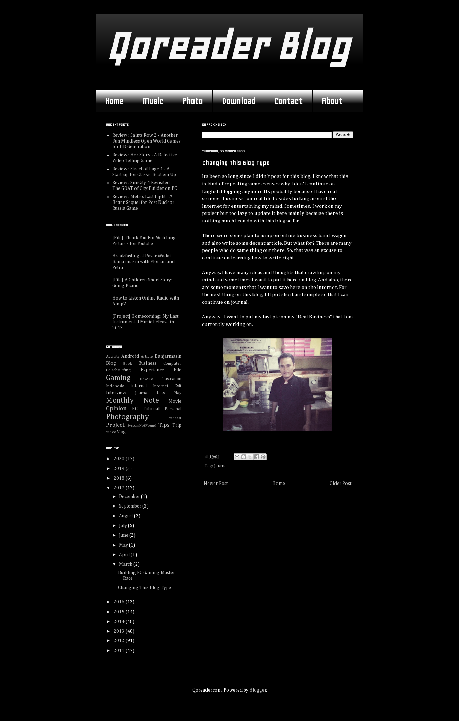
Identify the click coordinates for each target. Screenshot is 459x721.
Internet (138, 385)
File (177, 370)
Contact (288, 101)
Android (130, 356)
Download (238, 101)
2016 (120, 602)
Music (153, 101)
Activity (113, 356)
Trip (176, 425)
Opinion (116, 409)
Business (147, 363)
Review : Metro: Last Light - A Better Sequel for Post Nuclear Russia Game (143, 202)
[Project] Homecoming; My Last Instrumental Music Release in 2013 (145, 322)
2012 (120, 640)
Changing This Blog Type (144, 587)
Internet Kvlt (167, 386)
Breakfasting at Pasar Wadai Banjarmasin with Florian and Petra (143, 262)
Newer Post (216, 483)
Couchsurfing (118, 370)
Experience (152, 370)
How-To (146, 379)
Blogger (257, 690)
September (130, 506)
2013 (120, 631)
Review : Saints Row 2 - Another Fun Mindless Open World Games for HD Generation (146, 141)
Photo (193, 101)
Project (115, 425)
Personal (173, 409)
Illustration (171, 379)
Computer (172, 363)
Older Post (340, 483)
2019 (120, 468)
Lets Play (169, 393)
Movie (174, 401)
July (123, 525)
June (124, 535)
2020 (120, 458)
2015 (120, 612)
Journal (221, 466)
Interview (116, 392)
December (130, 496)
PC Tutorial (146, 408)
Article (147, 356)
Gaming (118, 378)
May (124, 545)
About (332, 101)
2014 (120, 621)
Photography (127, 417)
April (125, 554)
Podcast (174, 418)
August (126, 516)
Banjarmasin (168, 356)
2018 (120, 478)
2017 (120, 488)
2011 (120, 650)
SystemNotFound (141, 425)
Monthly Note (132, 400)
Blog (111, 363)
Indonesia (115, 386)
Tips (163, 425)
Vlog (121, 432)
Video (111, 432)
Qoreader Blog (227, 46)
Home (114, 101)
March (126, 564)
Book (127, 363)
